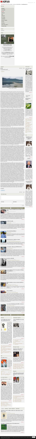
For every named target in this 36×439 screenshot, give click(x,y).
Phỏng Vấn (14, 371)
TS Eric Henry (13, 413)
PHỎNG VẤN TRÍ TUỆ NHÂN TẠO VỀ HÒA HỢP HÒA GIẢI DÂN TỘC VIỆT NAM (18, 374)
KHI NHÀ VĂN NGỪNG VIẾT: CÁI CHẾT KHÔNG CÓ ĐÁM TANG (18, 349)
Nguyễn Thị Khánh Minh (10, 248)
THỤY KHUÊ (4, 347)
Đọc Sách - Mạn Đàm (12, 408)
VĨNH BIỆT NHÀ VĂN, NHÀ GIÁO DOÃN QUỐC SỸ (29, 138)
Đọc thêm (23, 219)
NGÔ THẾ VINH (9, 321)
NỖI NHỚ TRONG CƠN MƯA (28, 99)
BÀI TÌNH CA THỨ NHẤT (10, 258)
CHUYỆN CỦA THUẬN (17, 341)
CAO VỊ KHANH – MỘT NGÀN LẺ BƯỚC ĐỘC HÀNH (14, 246)
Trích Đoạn (6, 408)
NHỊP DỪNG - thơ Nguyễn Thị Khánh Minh (28, 123)
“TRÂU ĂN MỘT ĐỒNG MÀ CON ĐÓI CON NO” (18, 320)
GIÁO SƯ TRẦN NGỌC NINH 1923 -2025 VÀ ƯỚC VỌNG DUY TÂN (5, 320)
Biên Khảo (2, 317)
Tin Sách (2, 408)
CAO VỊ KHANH (9, 241)
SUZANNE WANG (9, 292)
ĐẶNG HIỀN (8, 260)
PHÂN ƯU (28, 158)
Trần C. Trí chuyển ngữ (15, 285)
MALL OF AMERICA (10, 290)
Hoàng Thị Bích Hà (16, 322)
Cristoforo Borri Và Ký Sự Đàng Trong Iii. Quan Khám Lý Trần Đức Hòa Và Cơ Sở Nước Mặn (6, 347)
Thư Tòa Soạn (27, 66)
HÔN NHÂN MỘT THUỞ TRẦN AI (18, 343)
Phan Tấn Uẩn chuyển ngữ (15, 292)
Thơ (1, 355)
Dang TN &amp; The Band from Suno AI (16, 241)
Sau (23, 68)
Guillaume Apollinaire (9, 285)
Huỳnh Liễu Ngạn (9, 359)
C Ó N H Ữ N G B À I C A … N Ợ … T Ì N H (6, 380)
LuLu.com (12, 52)
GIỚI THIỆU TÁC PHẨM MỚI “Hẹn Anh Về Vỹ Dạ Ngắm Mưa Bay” (10, 423)
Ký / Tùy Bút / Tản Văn (4, 377)
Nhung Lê (8, 212)
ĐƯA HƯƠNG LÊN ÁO (4, 357)
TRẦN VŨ (16, 399)
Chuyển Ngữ (17, 408)
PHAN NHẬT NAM (19, 399)
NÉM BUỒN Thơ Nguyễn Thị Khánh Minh (28, 126)
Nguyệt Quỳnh (16, 401)
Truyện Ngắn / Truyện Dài (16, 317)
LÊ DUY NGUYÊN (4, 370)
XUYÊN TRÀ (2, 30)
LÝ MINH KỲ (2, 71)
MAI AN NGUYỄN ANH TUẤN (10, 305)
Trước (21, 68)
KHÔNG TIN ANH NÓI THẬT (5, 369)
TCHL (29, 146)
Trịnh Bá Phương (19, 401)
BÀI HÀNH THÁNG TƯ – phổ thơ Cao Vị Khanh (13, 239)
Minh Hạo (8, 272)
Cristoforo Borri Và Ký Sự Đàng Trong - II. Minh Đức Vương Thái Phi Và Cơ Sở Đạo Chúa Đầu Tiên (6, 349)
